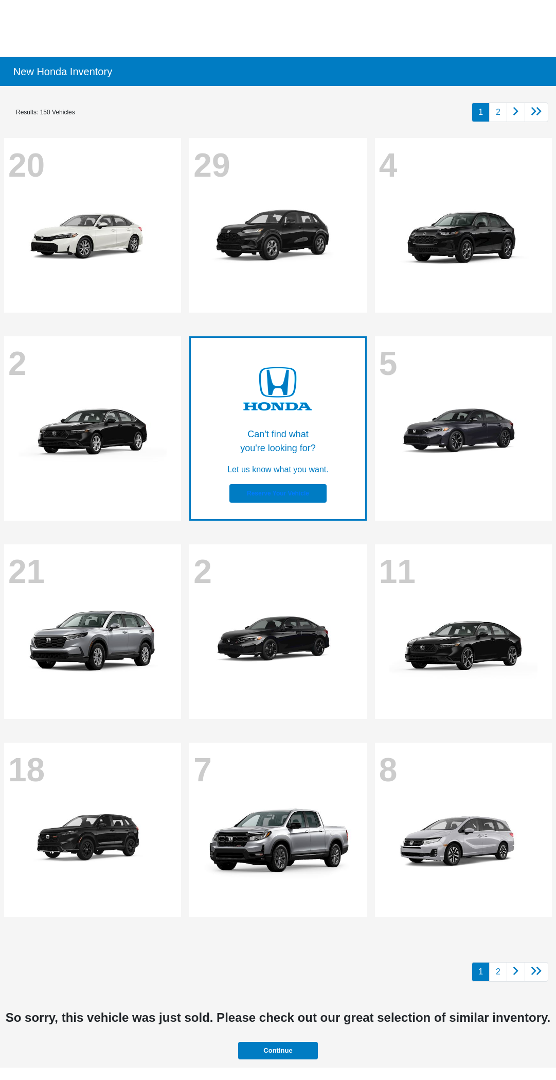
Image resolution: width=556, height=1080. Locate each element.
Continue (277, 1050)
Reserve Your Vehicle (278, 493)
